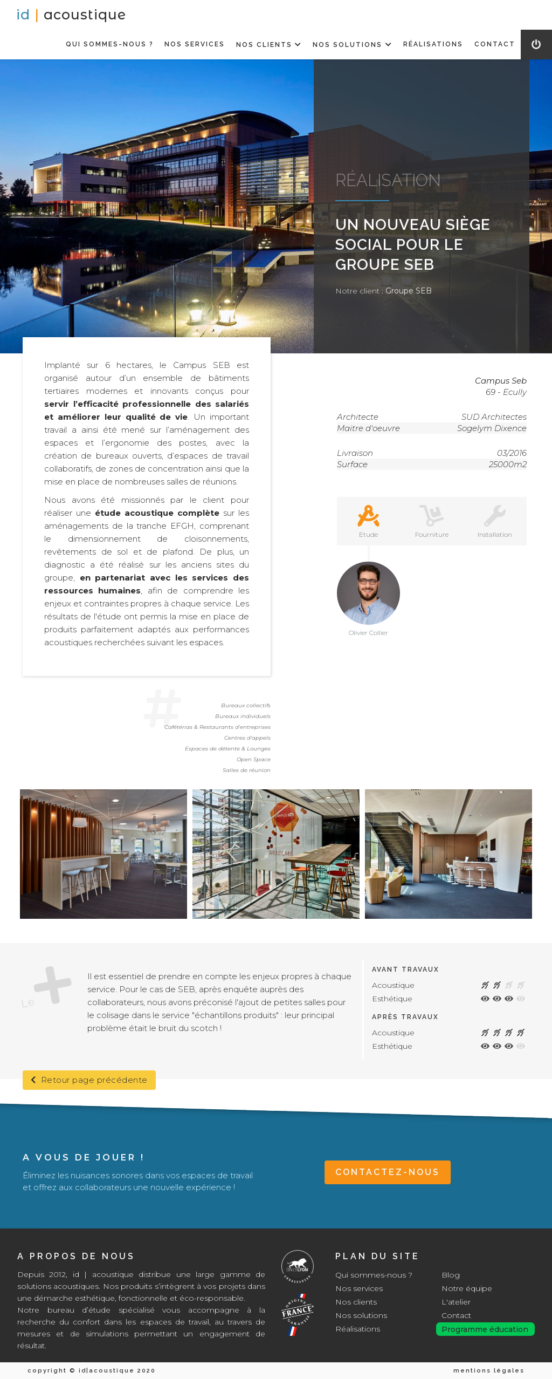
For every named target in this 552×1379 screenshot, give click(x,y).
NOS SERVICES (194, 44)
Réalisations (357, 1329)
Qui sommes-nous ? (373, 1275)
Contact (456, 1315)
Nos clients (356, 1302)
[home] (71, 15)
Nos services (359, 1288)
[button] (268, 44)
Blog (450, 1275)
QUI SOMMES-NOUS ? (110, 44)
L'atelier (456, 1302)
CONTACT (494, 44)
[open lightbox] (103, 854)
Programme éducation (484, 1329)
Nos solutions (361, 1315)
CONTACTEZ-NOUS (387, 1172)
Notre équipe (466, 1288)
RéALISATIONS (433, 44)
